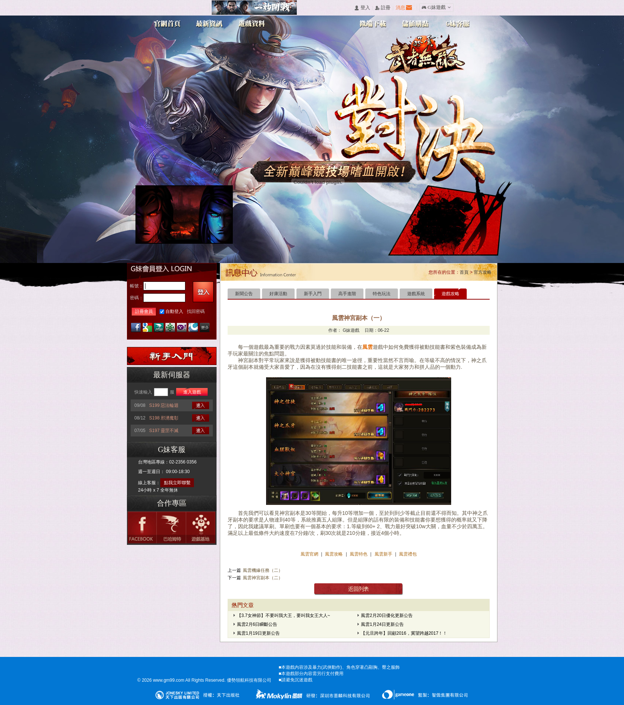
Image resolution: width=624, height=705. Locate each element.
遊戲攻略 (450, 293)
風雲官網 (310, 554)
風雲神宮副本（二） (263, 577)
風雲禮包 (407, 554)
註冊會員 (144, 311)
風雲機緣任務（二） (263, 570)
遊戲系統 (416, 293)
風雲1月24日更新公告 (382, 624)
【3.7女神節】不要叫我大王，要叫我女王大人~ (283, 615)
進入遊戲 (192, 392)
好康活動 (278, 293)
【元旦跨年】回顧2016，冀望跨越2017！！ (404, 633)
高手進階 (347, 293)
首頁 (464, 272)
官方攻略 (483, 272)
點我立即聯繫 (177, 482)
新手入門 (313, 293)
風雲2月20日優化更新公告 (387, 615)
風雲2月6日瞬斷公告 (257, 624)
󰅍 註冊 (382, 8)
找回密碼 (196, 311)
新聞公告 (244, 293)
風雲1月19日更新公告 (258, 633)
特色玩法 (381, 293)
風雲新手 (384, 554)
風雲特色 (359, 554)
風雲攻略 (334, 554)
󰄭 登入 (362, 8)
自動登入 (174, 311)
